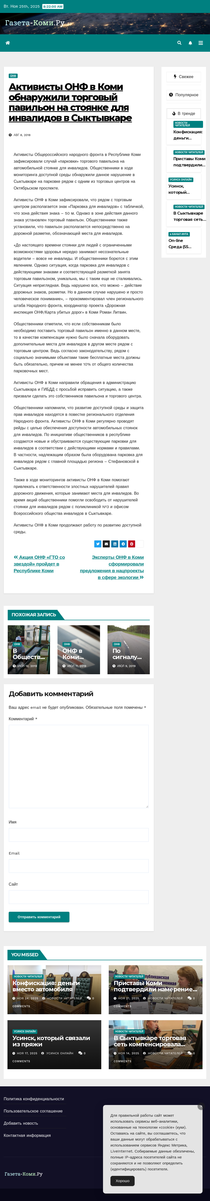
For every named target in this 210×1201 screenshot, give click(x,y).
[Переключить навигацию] (200, 43)
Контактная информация (27, 1135)
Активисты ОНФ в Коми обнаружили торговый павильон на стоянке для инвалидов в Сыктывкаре (70, 102)
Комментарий (23, 719)
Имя (12, 822)
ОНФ (13, 75)
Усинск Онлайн (181, 179)
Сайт (13, 884)
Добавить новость (21, 1123)
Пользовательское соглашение (33, 1111)
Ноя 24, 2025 (28, 998)
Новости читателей (182, 124)
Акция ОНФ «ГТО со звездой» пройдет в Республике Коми (39, 564)
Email (14, 853)
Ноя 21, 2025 (128, 998)
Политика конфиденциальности (34, 1099)
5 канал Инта (179, 234)
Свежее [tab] (183, 76)
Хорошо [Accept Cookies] (122, 1181)
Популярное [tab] (183, 95)
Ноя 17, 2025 (27, 1053)
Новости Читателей (62, 998)
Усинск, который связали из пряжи (51, 1041)
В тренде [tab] (183, 113)
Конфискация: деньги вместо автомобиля (46, 986)
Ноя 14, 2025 (128, 1053)
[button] (179, 43)
